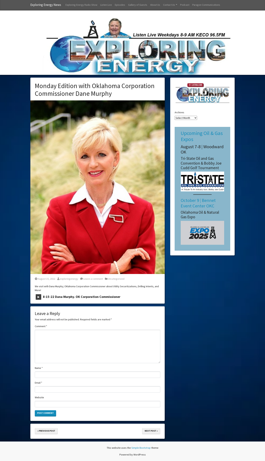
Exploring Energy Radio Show (81, 4)
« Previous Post (46, 430)
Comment (41, 326)
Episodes (120, 4)
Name (39, 368)
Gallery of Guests (137, 4)
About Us (155, 4)
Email (38, 382)
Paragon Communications (206, 4)
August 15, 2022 (45, 278)
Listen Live (106, 4)
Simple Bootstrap (141, 447)
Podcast (184, 4)
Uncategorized (116, 278)
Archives (179, 112)
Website (39, 397)
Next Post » (151, 430)
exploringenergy (67, 278)
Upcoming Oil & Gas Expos (202, 136)
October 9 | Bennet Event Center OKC (198, 203)
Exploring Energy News (45, 5)
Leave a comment (91, 278)
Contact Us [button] (169, 4)
